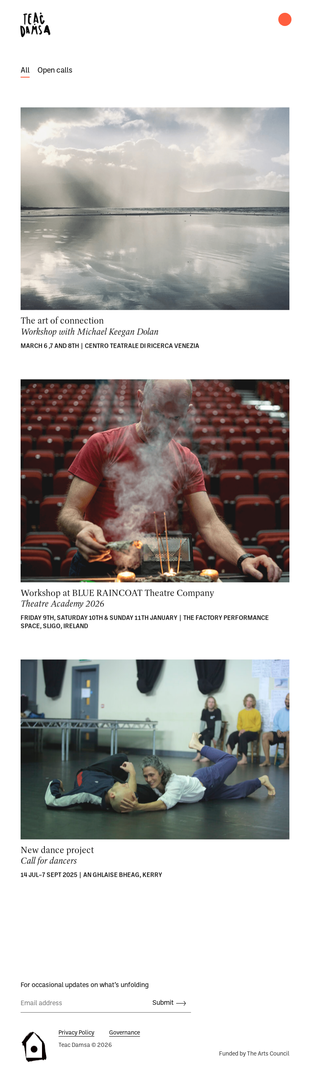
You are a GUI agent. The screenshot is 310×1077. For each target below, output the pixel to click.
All (25, 71)
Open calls (54, 71)
